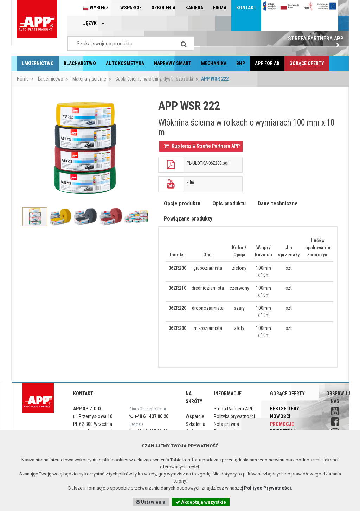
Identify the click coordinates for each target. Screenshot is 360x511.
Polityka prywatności (234, 416)
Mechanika (213, 63)
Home (23, 79)
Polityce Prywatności (267, 488)
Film (190, 182)
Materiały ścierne (88, 79)
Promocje (282, 424)
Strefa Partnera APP (315, 41)
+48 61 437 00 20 (148, 416)
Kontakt (246, 8)
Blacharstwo (80, 63)
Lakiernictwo (38, 63)
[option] (85, 149)
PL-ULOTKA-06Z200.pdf (208, 163)
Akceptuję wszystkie (200, 502)
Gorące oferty (306, 63)
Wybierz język (96, 15)
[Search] (183, 43)
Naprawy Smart (172, 63)
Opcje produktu (182, 203)
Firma (219, 8)
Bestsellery (284, 408)
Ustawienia (151, 502)
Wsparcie (131, 8)
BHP (240, 63)
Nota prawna (226, 424)
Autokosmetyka (125, 63)
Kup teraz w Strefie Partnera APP (202, 146)
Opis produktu (229, 203)
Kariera (194, 8)
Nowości (280, 416)
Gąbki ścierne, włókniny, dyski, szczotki (153, 79)
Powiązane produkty (188, 218)
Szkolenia (163, 8)
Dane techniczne (278, 203)
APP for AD (267, 63)
